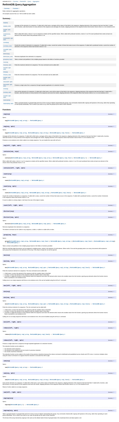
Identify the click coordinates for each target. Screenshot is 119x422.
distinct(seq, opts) (8, 57)
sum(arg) (5, 89)
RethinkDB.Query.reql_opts (41, 225)
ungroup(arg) (6, 101)
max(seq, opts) (7, 65)
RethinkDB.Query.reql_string (38, 134)
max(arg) (5, 63)
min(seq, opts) (7, 75)
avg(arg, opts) (7, 26)
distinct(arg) (6, 54)
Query (29, 1)
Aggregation (36, 1)
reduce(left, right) (7, 82)
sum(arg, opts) (7, 93)
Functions (15, 8)
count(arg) (6, 43)
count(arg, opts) (7, 46)
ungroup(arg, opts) (8, 104)
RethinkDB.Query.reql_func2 (39, 336)
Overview (15, 1)
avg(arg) (5, 23)
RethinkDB (23, 1)
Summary (6, 8)
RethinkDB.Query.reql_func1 (59, 134)
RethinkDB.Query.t (36, 121)
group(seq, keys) (7, 60)
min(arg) (5, 72)
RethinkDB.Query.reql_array (17, 121)
